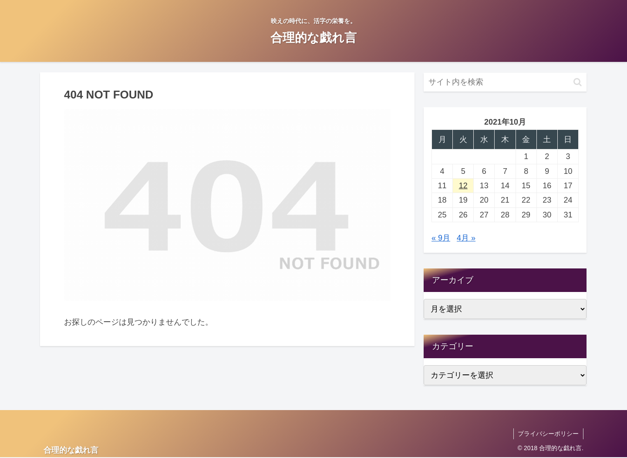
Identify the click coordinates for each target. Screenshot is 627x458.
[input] (505, 82)
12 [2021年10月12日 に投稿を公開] (463, 185)
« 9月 (440, 238)
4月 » (466, 238)
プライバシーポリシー (548, 433)
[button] (577, 82)
